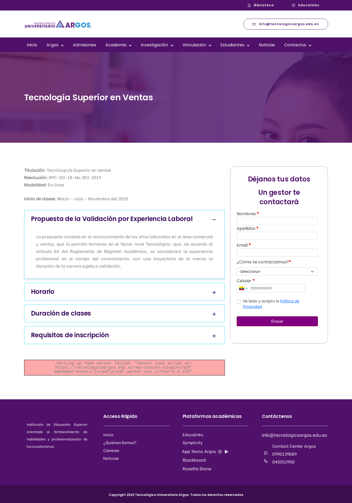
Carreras (111, 450)
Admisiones (84, 45)
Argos (52, 45)
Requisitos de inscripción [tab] (124, 335)
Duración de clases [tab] (124, 313)
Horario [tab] (124, 291)
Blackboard (194, 460)
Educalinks (305, 5)
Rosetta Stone (197, 468)
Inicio (32, 45)
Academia (115, 45)
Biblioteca (260, 5)
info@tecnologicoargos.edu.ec (285, 24)
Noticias (267, 45)
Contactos (295, 45)
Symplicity (193, 442)
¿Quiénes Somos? (120, 442)
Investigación (154, 45)
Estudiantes (232, 45)
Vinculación (194, 45)
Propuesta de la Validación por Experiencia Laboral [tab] (124, 219)
